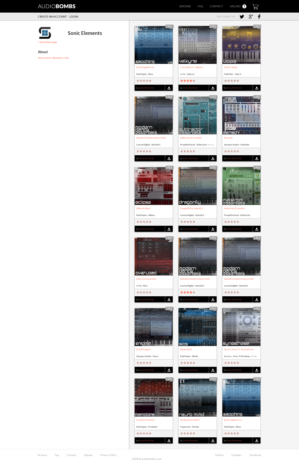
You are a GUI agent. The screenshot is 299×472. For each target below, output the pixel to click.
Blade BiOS (186, 349)
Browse (185, 6)
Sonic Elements (146, 87)
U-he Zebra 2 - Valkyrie (191, 67)
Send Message (47, 42)
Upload (238, 6)
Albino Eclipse (143, 208)
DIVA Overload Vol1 (146, 278)
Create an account (52, 16)
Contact (216, 6)
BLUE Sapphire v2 (145, 67)
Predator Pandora (145, 419)
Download (169, 88)
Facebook (255, 455)
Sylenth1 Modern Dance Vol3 (195, 278)
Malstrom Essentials (234, 208)
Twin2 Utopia (230, 67)
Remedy (228, 137)
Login (74, 16)
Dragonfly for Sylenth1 (191, 208)
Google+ (236, 455)
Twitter (219, 455)
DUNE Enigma (143, 349)
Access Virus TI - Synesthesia (239, 349)
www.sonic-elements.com (53, 57)
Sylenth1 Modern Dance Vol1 (151, 137)
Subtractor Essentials (191, 137)
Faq (200, 6)
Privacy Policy (108, 455)
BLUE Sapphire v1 (233, 419)
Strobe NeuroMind (189, 419)
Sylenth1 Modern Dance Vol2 (239, 278)
